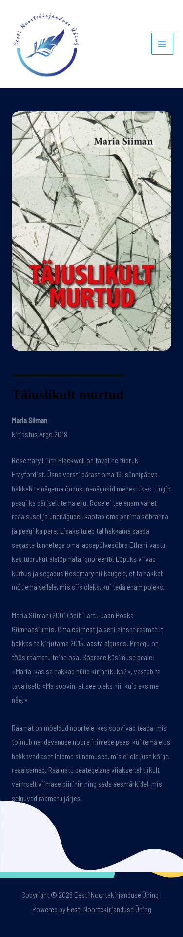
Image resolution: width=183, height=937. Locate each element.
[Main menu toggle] (162, 44)
